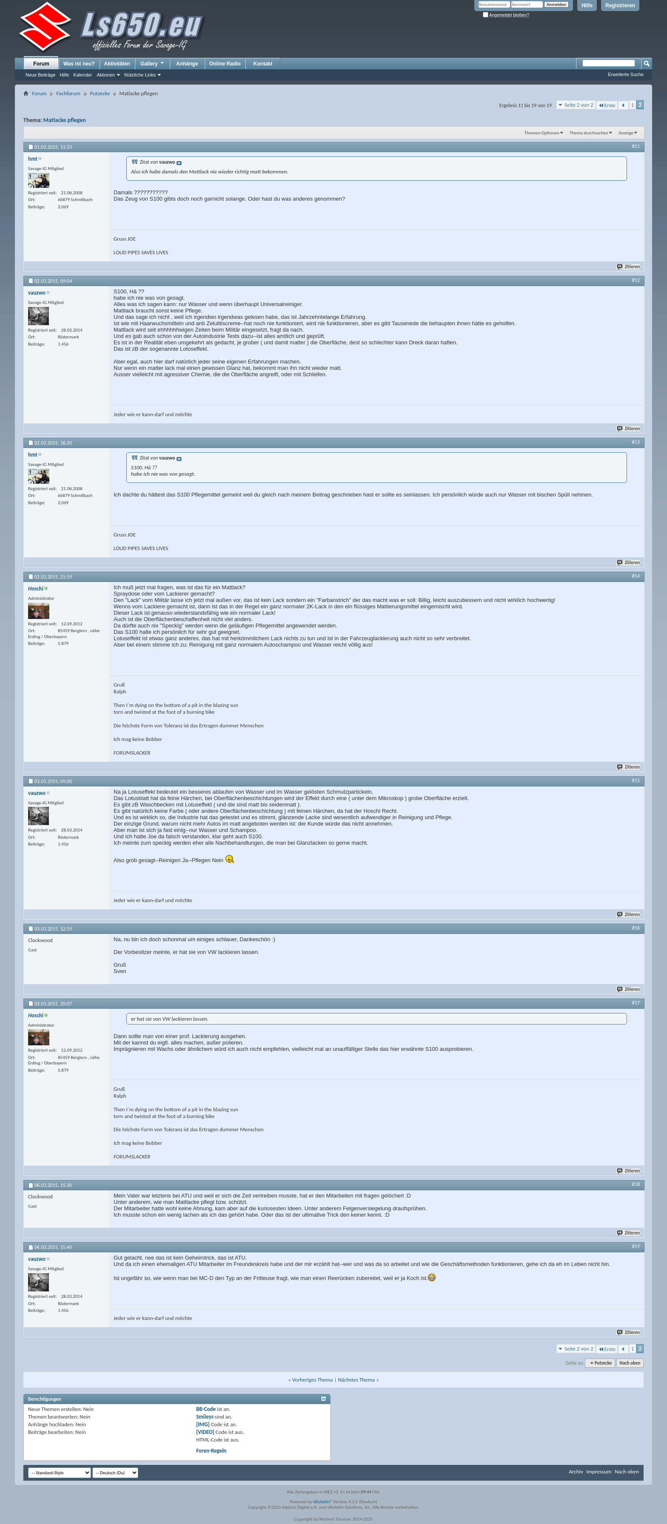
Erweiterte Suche (626, 74)
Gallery (152, 63)
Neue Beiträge (40, 74)
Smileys (205, 1416)
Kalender (82, 74)
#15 (636, 780)
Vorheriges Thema (312, 1379)
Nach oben (629, 1363)
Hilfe (587, 6)
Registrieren (620, 6)
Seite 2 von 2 (578, 105)
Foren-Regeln (211, 1450)
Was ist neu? (79, 64)
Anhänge (187, 64)
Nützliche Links (140, 74)
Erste (607, 105)
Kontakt (263, 64)
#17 (636, 1003)
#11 (636, 146)
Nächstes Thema (356, 1379)
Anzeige (626, 133)
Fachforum (68, 93)
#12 (636, 280)
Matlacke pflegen (64, 120)
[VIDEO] (205, 1432)
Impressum (598, 1471)
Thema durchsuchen (589, 133)
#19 (636, 1246)
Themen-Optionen (541, 133)
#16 (636, 928)
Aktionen (106, 74)
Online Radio (225, 64)
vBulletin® (322, 1501)
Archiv (576, 1471)
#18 (636, 1184)
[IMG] (203, 1424)
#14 (636, 576)
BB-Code (206, 1409)
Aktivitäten (117, 64)
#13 (636, 442)
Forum (41, 64)
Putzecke (100, 93)
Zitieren (629, 267)
